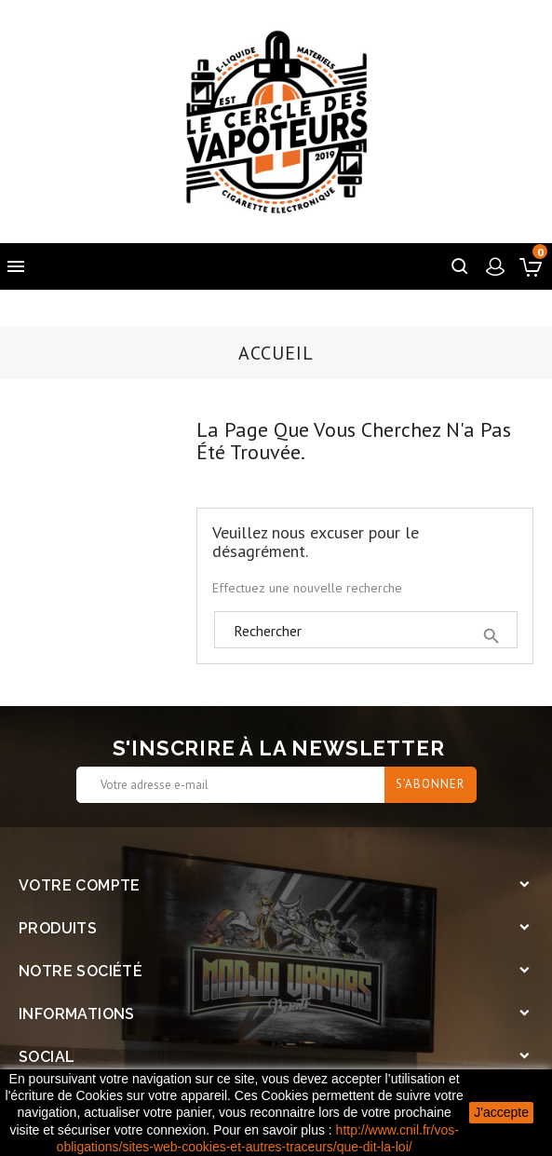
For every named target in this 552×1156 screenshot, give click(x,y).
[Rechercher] (366, 630)
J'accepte (501, 1112)
